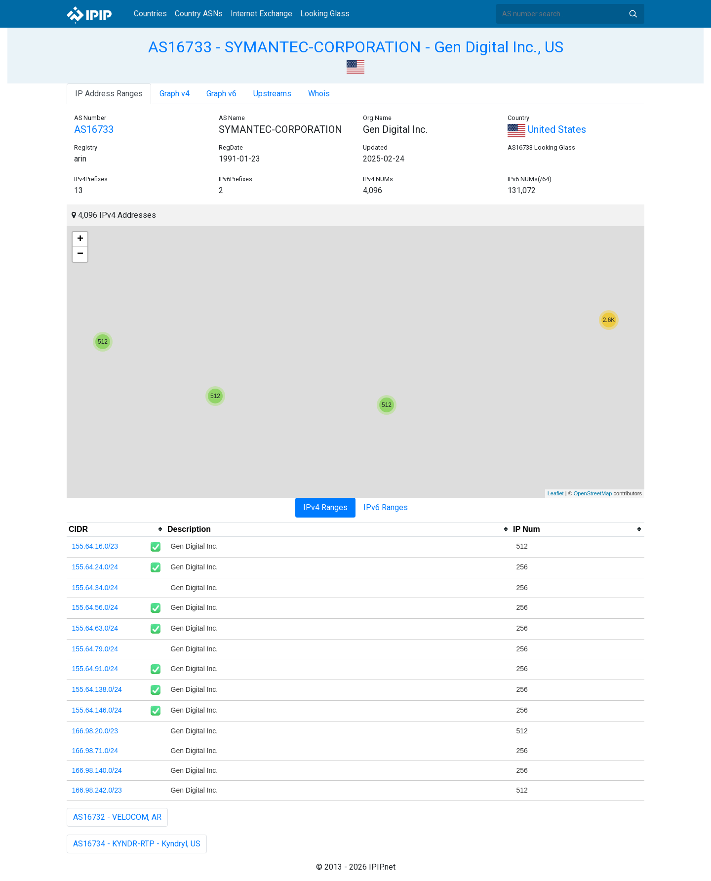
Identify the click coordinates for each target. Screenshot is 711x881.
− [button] (80, 254)
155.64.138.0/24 (97, 689)
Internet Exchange (261, 13)
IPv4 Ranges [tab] (325, 507)
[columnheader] (116, 529)
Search (633, 13)
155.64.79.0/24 (95, 649)
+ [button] (80, 239)
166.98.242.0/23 (97, 790)
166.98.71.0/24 (95, 751)
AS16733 (94, 129)
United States (547, 129)
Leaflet (556, 493)
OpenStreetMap (593, 493)
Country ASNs (199, 13)
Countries (150, 13)
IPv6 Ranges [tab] (385, 507)
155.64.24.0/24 (95, 567)
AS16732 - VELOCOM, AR (117, 817)
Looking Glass (325, 13)
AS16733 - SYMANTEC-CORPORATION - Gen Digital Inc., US (355, 47)
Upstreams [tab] (272, 93)
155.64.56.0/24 (95, 607)
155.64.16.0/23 (95, 546)
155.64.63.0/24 (95, 628)
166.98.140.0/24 (97, 770)
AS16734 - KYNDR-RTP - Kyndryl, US (136, 843)
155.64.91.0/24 (95, 669)
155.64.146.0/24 (97, 710)
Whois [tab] (319, 93)
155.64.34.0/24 (95, 588)
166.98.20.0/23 (95, 731)
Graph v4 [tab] (174, 93)
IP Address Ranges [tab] (109, 93)
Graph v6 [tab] (221, 93)
